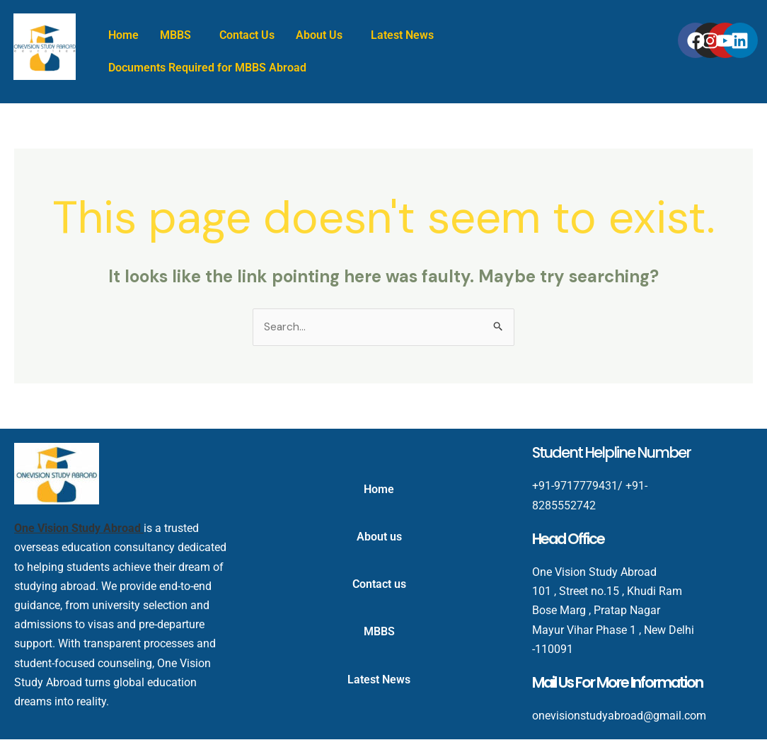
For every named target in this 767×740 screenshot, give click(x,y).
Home (123, 35)
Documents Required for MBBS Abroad (207, 67)
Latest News (402, 35)
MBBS (175, 35)
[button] (179, 35)
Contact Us (247, 35)
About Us (319, 35)
